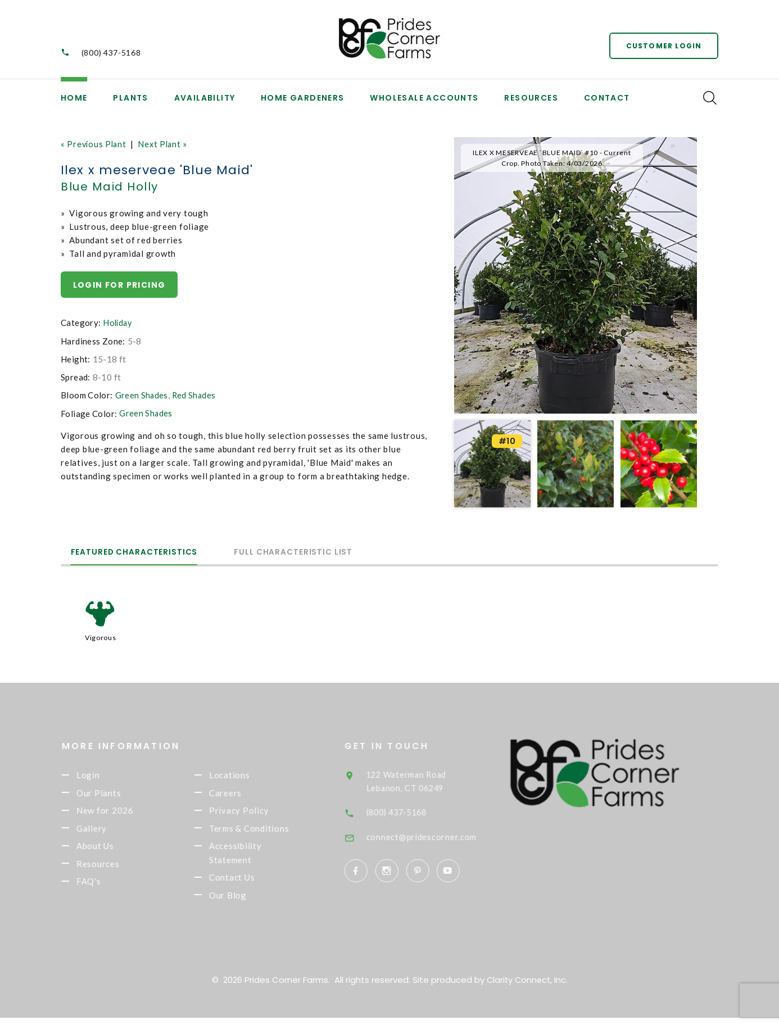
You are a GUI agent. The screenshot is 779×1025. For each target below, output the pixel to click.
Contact (607, 97)
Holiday (118, 323)
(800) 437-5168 (111, 52)
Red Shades (195, 396)
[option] (575, 275)
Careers (240, 794)
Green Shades (142, 396)
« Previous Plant (95, 144)
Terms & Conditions (264, 831)
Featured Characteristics (142, 551)
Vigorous (100, 637)
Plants (130, 97)
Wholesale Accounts (424, 97)
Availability (204, 97)
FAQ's (104, 887)
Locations (244, 775)
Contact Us (247, 883)
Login (103, 775)
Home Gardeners (303, 97)
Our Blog (243, 902)
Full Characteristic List (318, 551)
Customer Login (662, 44)
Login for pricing (119, 285)
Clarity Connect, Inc (526, 987)
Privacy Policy (254, 813)
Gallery (107, 831)
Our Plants (114, 794)
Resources (531, 97)
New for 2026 (120, 813)
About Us (110, 850)
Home (74, 97)
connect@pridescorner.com (437, 836)
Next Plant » (166, 144)
